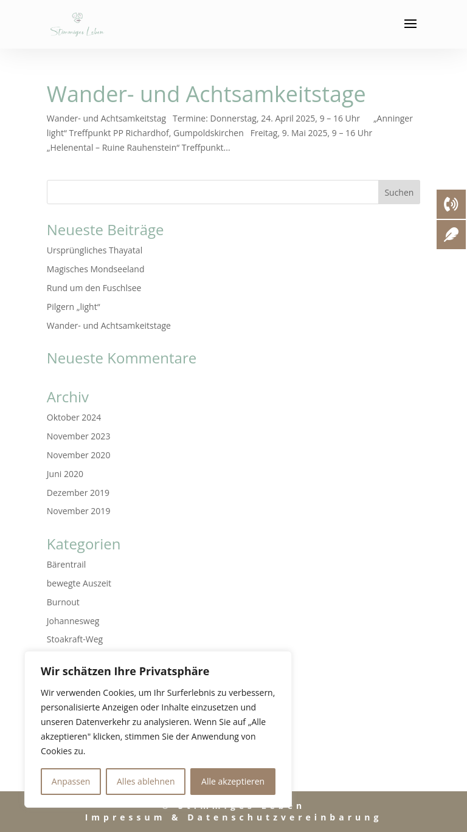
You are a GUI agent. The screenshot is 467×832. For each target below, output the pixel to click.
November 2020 (79, 455)
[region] (158, 729)
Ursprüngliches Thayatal (94, 250)
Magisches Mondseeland (96, 269)
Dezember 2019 (78, 492)
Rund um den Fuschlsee (94, 288)
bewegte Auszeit (79, 583)
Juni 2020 (65, 474)
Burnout (63, 602)
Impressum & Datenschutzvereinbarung (233, 817)
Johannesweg (73, 621)
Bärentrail (66, 564)
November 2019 (79, 511)
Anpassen (71, 781)
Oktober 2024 (74, 417)
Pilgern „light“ (73, 306)
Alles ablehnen (146, 781)
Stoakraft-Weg (75, 639)
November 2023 (79, 436)
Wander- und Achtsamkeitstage (206, 94)
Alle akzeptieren (233, 781)
